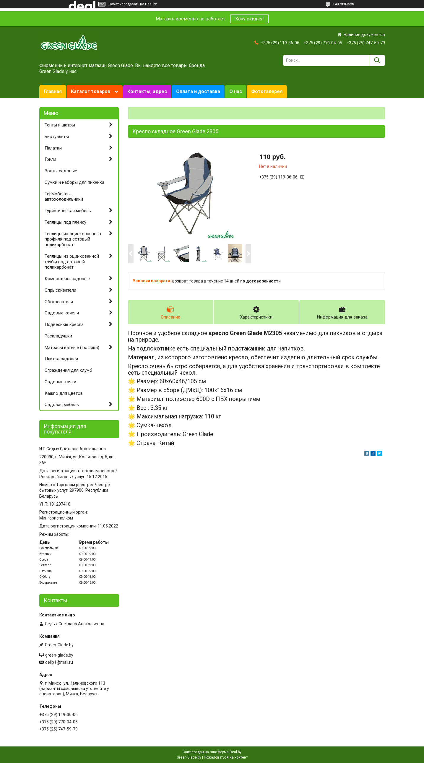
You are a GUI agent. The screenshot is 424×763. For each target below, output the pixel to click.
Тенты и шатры (60, 125)
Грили (50, 159)
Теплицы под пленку (65, 222)
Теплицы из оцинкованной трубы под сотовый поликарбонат (72, 262)
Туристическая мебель (68, 210)
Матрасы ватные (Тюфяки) (72, 347)
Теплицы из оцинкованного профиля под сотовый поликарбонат (73, 239)
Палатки (53, 148)
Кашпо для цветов (64, 393)
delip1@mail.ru (59, 662)
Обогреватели (59, 301)
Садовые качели (62, 313)
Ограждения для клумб (68, 370)
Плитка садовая (61, 358)
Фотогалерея (266, 91)
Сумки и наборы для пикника (74, 182)
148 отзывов (343, 4)
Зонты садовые (61, 170)
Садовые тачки (60, 381)
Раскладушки (58, 336)
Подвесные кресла (64, 324)
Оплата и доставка (198, 91)
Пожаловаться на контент (226, 757)
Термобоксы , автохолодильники (64, 196)
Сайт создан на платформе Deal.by (212, 752)
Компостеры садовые (67, 278)
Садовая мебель (62, 404)
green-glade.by (59, 655)
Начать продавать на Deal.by (133, 4)
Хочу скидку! (249, 19)
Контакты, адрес (147, 91)
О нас (235, 91)
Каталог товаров (90, 91)
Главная (53, 91)
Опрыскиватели (60, 290)
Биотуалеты (57, 136)
